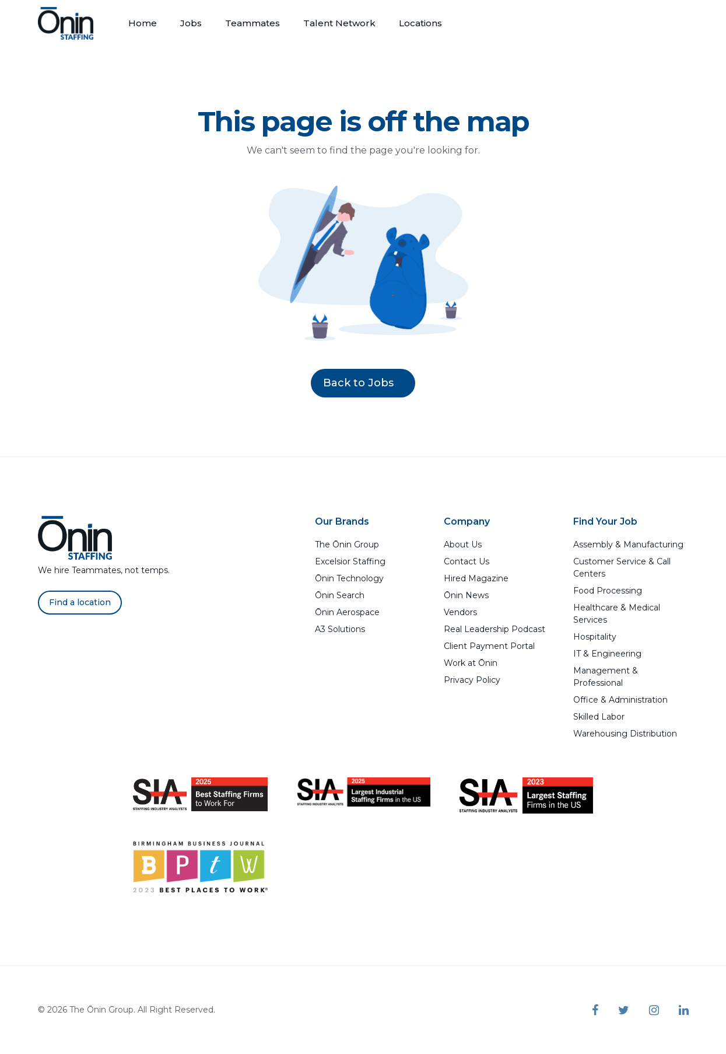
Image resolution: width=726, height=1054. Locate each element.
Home (142, 23)
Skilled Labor (599, 716)
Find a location (80, 602)
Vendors (460, 612)
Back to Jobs (363, 382)
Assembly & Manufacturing (628, 544)
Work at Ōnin (470, 663)
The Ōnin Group (347, 544)
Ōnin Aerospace (347, 612)
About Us (463, 544)
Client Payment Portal (489, 646)
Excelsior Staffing (350, 561)
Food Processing (607, 590)
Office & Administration (620, 699)
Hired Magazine (476, 578)
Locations (420, 23)
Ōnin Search (339, 595)
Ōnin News (466, 595)
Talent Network (339, 23)
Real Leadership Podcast (494, 629)
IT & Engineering (607, 653)
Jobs (191, 23)
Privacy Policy (472, 680)
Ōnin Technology (349, 578)
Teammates (252, 23)
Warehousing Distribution (625, 733)
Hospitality (594, 636)
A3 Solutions (340, 629)
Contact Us (466, 561)
